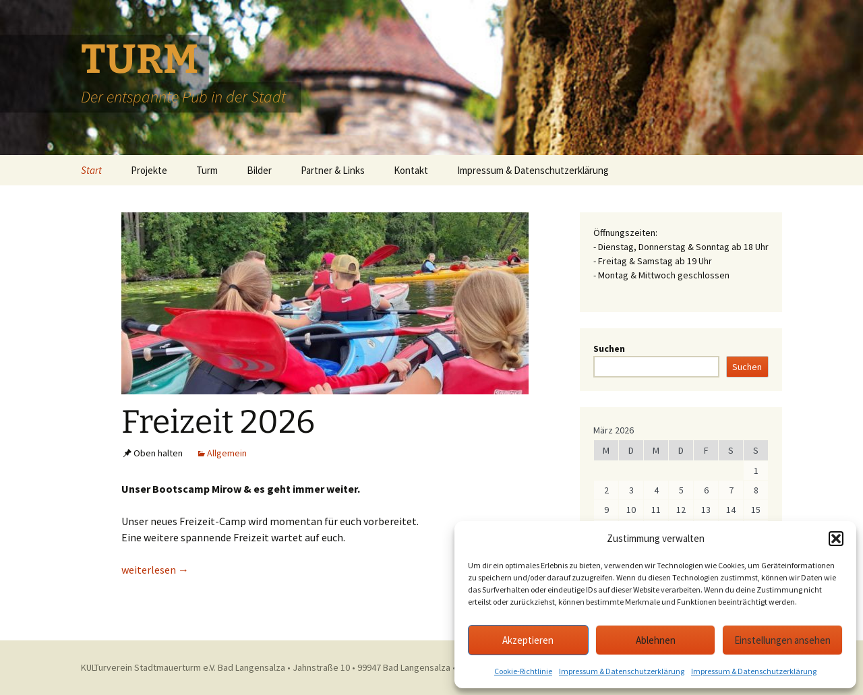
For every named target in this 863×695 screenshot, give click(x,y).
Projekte (149, 170)
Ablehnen (656, 640)
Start (91, 170)
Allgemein (227, 453)
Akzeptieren (528, 640)
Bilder (259, 170)
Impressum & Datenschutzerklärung (621, 671)
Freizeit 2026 (218, 422)
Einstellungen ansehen (782, 640)
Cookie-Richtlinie (523, 671)
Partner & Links (333, 170)
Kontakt (411, 170)
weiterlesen (155, 569)
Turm (207, 170)
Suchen (609, 348)
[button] (836, 538)
